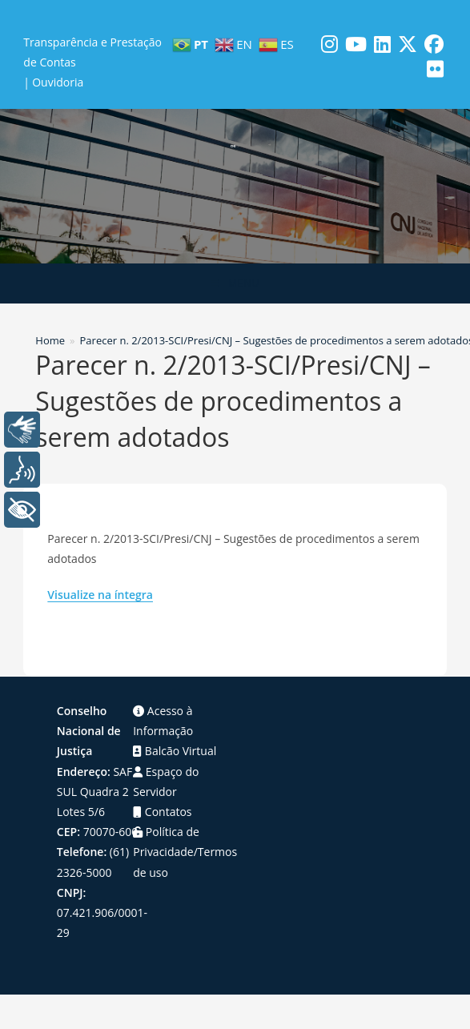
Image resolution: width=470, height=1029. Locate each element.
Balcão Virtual (174, 750)
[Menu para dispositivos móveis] (235, 283)
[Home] (50, 340)
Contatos (162, 811)
